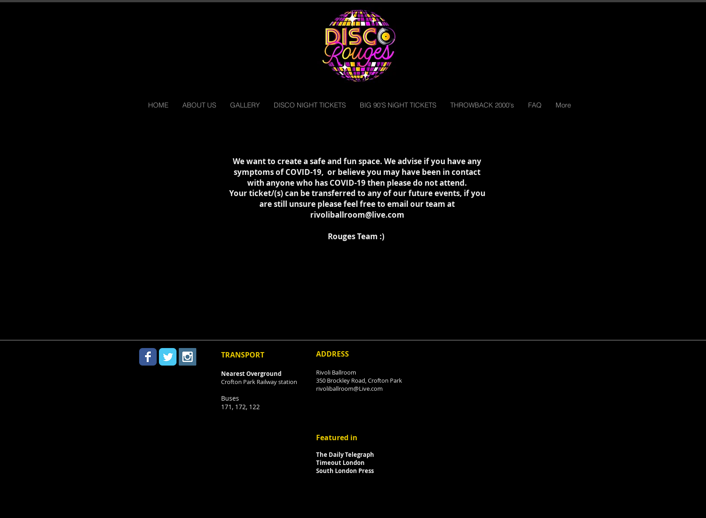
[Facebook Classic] (148, 357)
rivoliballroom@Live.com (349, 388)
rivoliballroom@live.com (357, 215)
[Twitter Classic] (167, 357)
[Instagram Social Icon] (187, 357)
